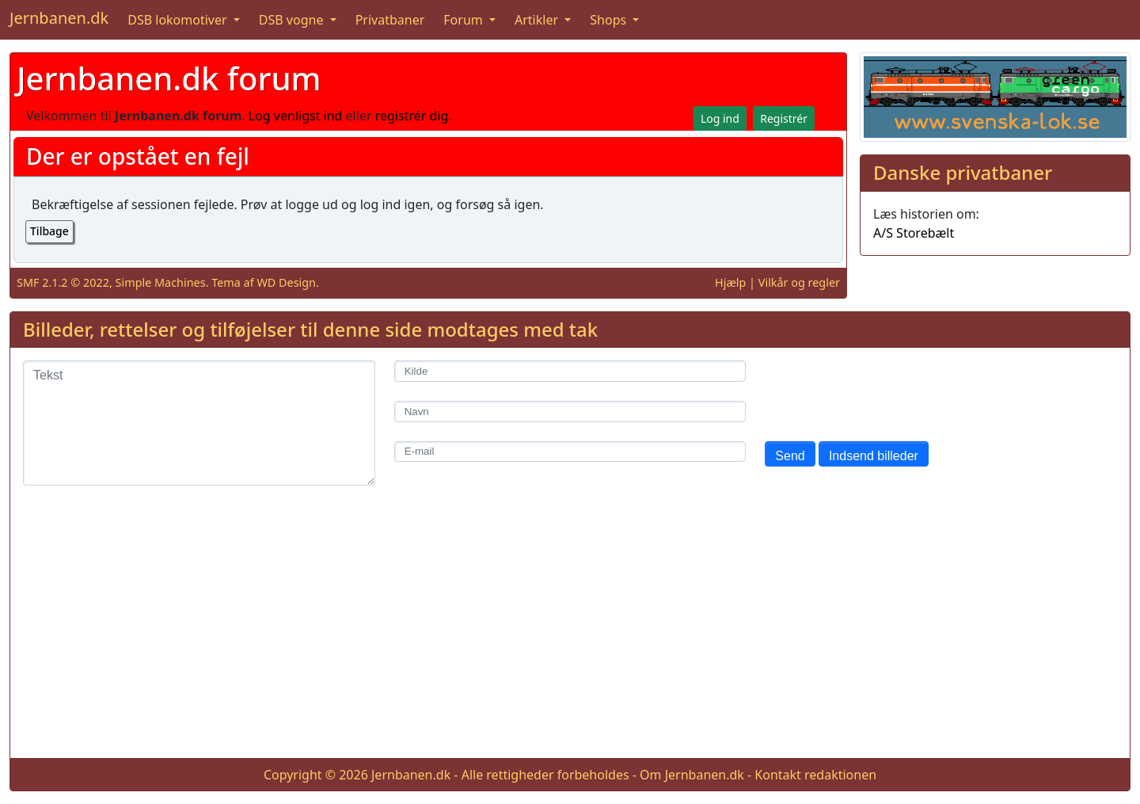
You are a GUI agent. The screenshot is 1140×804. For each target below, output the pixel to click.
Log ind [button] (720, 118)
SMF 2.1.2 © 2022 (63, 282)
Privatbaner (390, 20)
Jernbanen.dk (59, 18)
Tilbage (49, 230)
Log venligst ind (296, 115)
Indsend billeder (873, 456)
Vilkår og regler (799, 282)
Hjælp (730, 282)
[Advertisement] (570, 634)
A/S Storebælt (913, 233)
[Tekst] (199, 423)
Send (789, 456)
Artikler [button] (538, 20)
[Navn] (570, 411)
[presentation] (885, 391)
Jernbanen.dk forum (169, 78)
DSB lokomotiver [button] (178, 20)
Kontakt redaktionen (815, 774)
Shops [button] (609, 20)
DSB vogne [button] (293, 20)
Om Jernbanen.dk (692, 774)
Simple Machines (161, 282)
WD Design (286, 282)
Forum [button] (464, 20)
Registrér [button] (784, 118)
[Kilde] (570, 371)
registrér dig (412, 115)
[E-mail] (570, 452)
